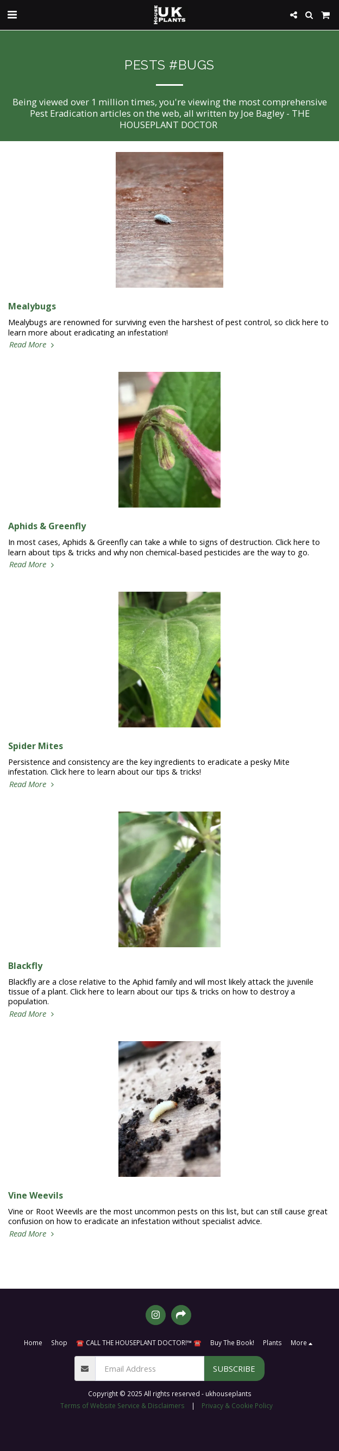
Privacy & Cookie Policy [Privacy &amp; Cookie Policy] (237, 1405)
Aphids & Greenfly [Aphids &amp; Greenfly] (47, 526)
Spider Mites (35, 746)
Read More (32, 344)
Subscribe (234, 1368)
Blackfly (25, 966)
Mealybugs (32, 306)
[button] (12, 14)
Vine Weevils (35, 1195)
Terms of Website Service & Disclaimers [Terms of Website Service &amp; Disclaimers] (122, 1405)
